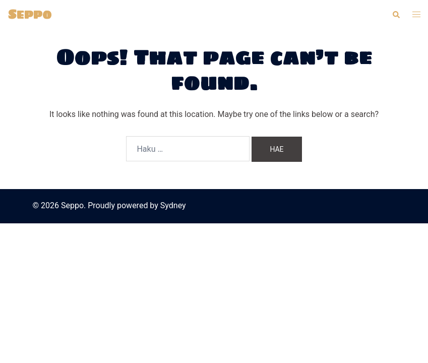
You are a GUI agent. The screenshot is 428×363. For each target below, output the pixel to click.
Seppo (29, 14)
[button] (396, 15)
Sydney (173, 205)
